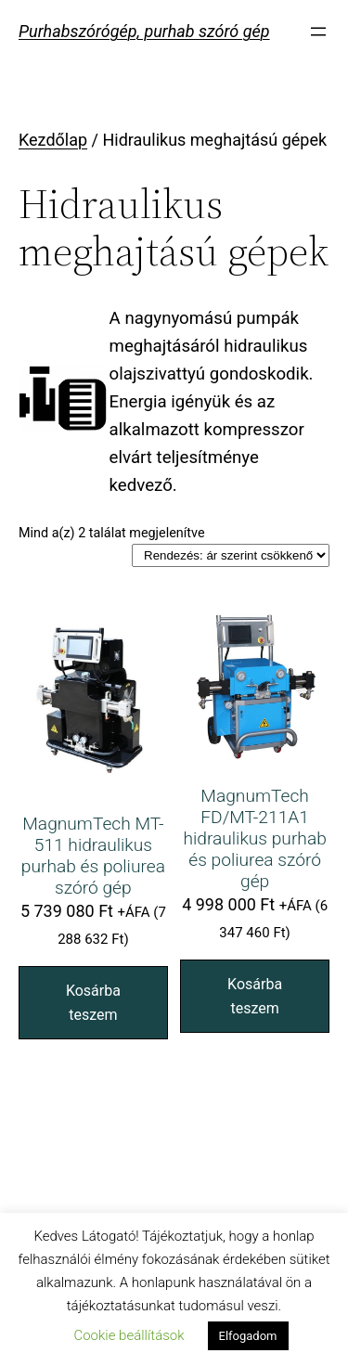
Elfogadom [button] (248, 1336)
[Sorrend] (230, 555)
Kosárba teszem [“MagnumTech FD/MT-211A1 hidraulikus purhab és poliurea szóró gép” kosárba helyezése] (254, 996)
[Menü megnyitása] (318, 31)
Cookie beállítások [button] (128, 1335)
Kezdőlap (53, 139)
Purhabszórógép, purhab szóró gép (144, 31)
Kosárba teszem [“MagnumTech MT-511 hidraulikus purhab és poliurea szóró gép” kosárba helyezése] (93, 1003)
